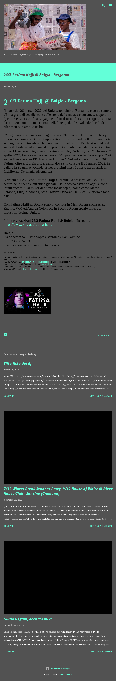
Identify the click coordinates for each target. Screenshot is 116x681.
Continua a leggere (101, 395)
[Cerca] (103, 5)
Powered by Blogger (58, 668)
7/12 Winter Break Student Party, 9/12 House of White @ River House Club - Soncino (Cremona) (58, 491)
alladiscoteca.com (30, 269)
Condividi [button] (103, 335)
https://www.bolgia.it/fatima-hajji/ (28, 224)
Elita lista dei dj (17, 363)
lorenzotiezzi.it (47, 264)
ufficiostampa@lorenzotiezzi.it (35, 262)
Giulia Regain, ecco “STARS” (28, 619)
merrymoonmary (66, 674)
